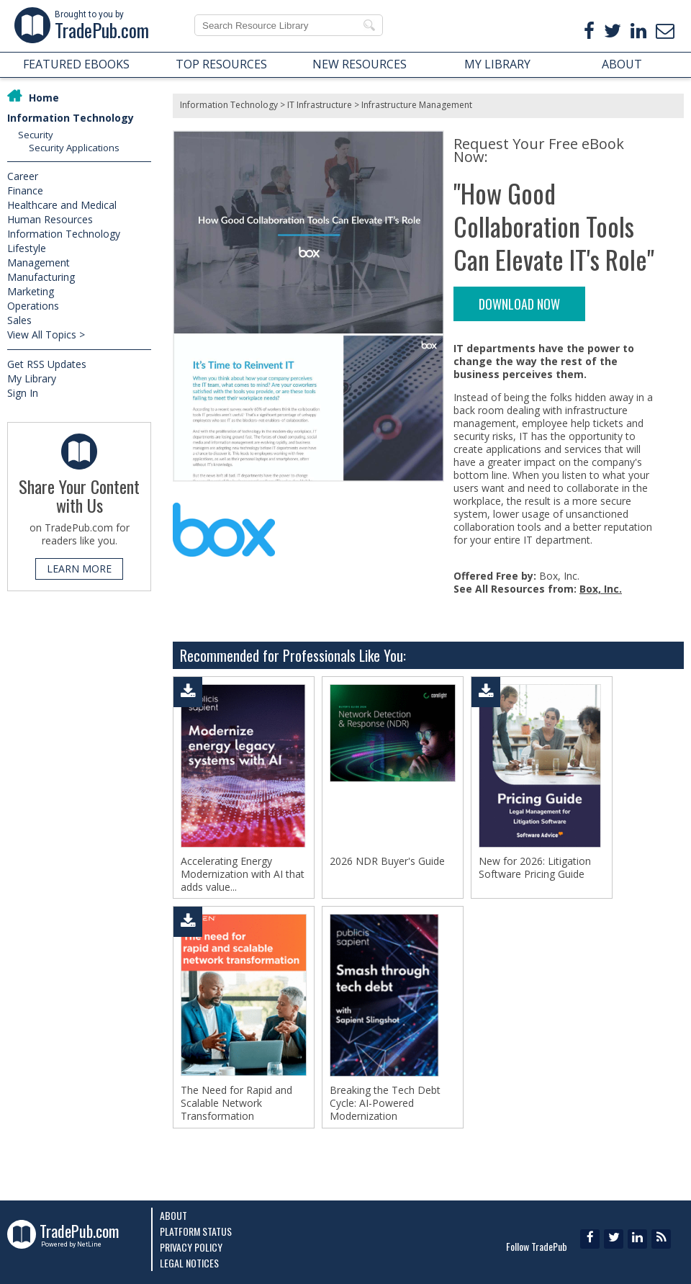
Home (44, 97)
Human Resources (50, 219)
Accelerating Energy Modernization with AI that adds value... (242, 874)
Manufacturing (41, 277)
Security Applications (74, 147)
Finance (25, 190)
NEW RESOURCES (359, 64)
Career (22, 176)
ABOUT (622, 64)
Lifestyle (26, 248)
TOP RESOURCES (221, 64)
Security (35, 134)
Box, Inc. (600, 589)
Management (38, 262)
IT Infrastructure (319, 105)
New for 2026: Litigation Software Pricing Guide (535, 868)
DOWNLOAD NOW (519, 304)
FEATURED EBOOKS (76, 64)
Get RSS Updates (46, 364)
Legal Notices (189, 1262)
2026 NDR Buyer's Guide (387, 861)
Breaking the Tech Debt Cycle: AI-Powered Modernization (385, 1107)
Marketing (30, 291)
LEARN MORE (79, 568)
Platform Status (196, 1231)
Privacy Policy (191, 1246)
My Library (31, 378)
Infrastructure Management (416, 105)
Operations (33, 306)
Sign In (22, 393)
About (173, 1215)
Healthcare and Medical (62, 205)
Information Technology (70, 118)
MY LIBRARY (497, 64)
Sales (19, 320)
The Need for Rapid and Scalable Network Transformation (236, 1107)
